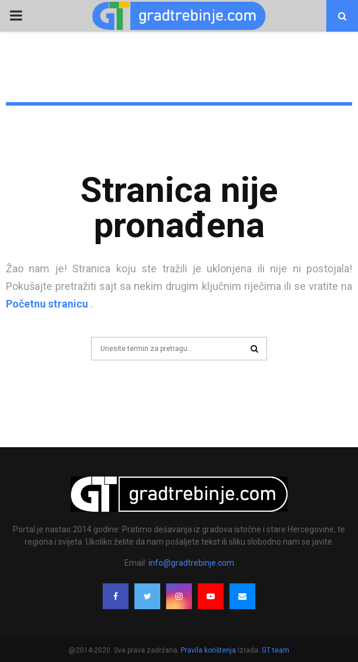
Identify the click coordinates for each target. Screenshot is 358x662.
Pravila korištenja (209, 650)
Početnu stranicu (47, 304)
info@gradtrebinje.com (191, 563)
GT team (275, 650)
